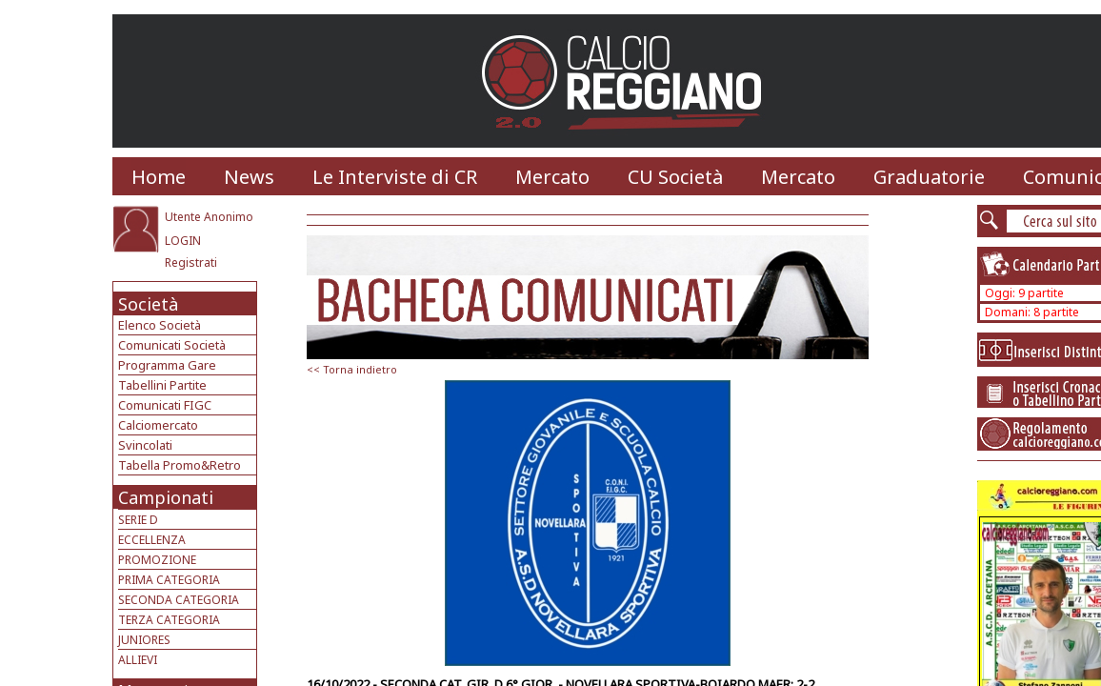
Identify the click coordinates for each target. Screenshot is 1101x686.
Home (158, 177)
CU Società (675, 177)
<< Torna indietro (352, 369)
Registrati (191, 262)
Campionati (165, 497)
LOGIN (183, 240)
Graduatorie (929, 177)
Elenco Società (159, 324)
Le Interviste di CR (394, 177)
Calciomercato (158, 425)
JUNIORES (144, 640)
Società (148, 304)
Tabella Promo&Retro (179, 465)
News (249, 177)
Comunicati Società (172, 344)
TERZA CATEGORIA (169, 620)
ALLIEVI (137, 660)
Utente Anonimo (209, 217)
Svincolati (145, 445)
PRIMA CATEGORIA (169, 580)
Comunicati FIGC (164, 405)
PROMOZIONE (157, 560)
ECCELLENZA (152, 540)
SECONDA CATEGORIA (178, 600)
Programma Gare (167, 364)
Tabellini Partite (162, 384)
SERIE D (138, 520)
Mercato (552, 177)
